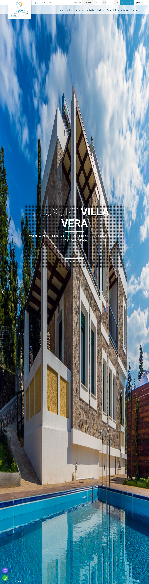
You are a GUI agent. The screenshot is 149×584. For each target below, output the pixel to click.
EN (139, 3)
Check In (77, 3)
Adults (110, 3)
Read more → (74, 262)
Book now (127, 2)
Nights (98, 3)
